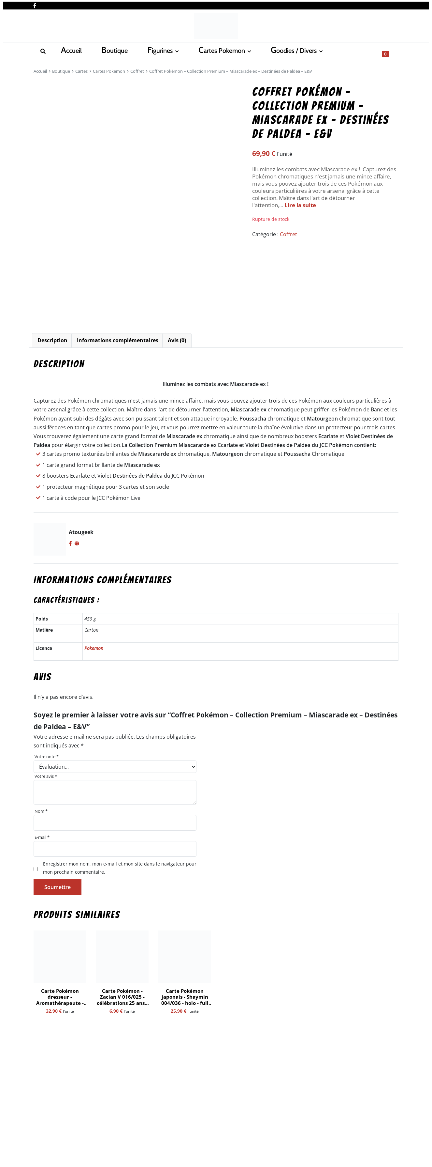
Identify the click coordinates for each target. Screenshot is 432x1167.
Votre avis (46, 776)
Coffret (137, 71)
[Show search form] (390, 50)
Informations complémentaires (117, 340)
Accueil (42, 51)
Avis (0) (177, 340)
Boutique (72, 51)
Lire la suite (300, 205)
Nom (41, 811)
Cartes (81, 71)
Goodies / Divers (213, 51)
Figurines (105, 51)
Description (52, 340)
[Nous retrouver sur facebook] (35, 4)
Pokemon (93, 648)
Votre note (47, 757)
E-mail (42, 837)
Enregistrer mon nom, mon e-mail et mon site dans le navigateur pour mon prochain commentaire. (119, 868)
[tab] (52, 340)
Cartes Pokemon (153, 51)
